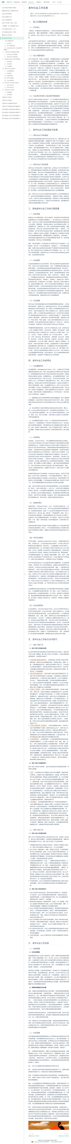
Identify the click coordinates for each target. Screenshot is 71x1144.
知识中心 (31, 2)
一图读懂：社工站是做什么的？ (10, 26)
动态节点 (9, 2)
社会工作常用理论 (7, 14)
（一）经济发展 (8, 61)
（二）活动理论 (8, 73)
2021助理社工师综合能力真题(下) (11, 112)
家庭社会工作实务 (7, 35)
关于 (53, 2)
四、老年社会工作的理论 (9, 68)
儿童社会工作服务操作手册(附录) (11, 106)
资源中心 (39, 2)
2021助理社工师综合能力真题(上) (11, 109)
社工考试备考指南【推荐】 (9, 8)
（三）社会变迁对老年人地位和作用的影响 (13, 48)
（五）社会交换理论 (9, 80)
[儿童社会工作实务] (63, 1134)
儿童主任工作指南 (7, 100)
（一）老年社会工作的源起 (10, 54)
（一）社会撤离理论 (9, 71)
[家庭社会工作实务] (34, 1134)
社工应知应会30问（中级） (9, 32)
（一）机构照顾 (8, 92)
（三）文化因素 (8, 66)
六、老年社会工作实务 (8, 89)
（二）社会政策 (8, 64)
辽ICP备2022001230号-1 (56, 1141)
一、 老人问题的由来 (8, 40)
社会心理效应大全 (7, 17)
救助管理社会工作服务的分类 (10, 10)
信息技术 (24, 2)
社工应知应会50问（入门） (9, 29)
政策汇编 (16, 2)
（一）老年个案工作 (9, 85)
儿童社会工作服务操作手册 (9, 103)
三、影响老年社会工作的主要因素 (11, 59)
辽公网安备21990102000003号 (40, 1141)
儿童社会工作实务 (7, 97)
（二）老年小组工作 (9, 87)
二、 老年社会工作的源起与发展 (11, 52)
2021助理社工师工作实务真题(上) (11, 115)
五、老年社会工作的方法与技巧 (11, 82)
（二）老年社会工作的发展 (10, 56)
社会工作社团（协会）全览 (9, 23)
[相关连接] (47, 2)
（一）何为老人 (8, 43)
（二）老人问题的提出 (9, 45)
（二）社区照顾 (8, 94)
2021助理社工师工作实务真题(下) (11, 118)
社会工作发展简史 (7, 20)
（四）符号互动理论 (9, 78)
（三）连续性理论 (8, 75)
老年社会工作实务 (7, 38)
